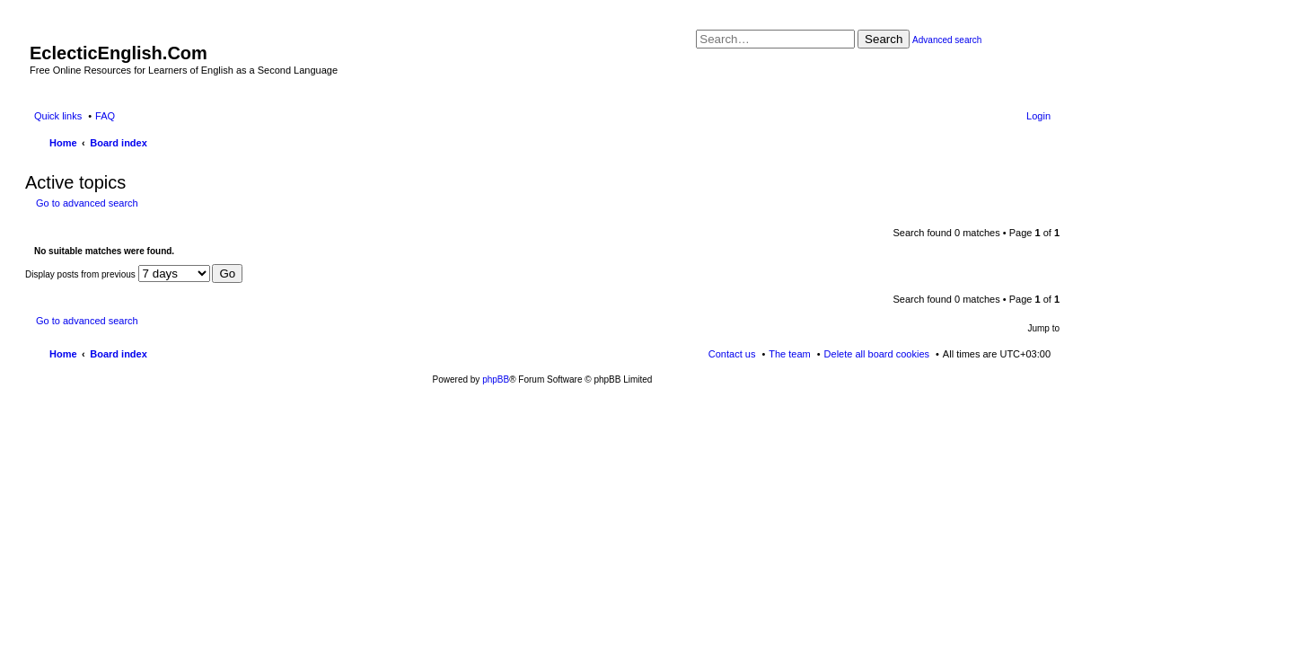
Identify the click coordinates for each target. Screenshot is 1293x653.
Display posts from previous (117, 274)
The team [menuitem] (789, 354)
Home (63, 354)
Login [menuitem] (1038, 115)
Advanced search (946, 40)
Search (883, 39)
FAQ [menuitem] (105, 115)
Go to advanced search (87, 203)
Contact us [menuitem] (732, 354)
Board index (118, 354)
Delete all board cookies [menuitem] (876, 354)
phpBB (495, 379)
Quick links (58, 115)
